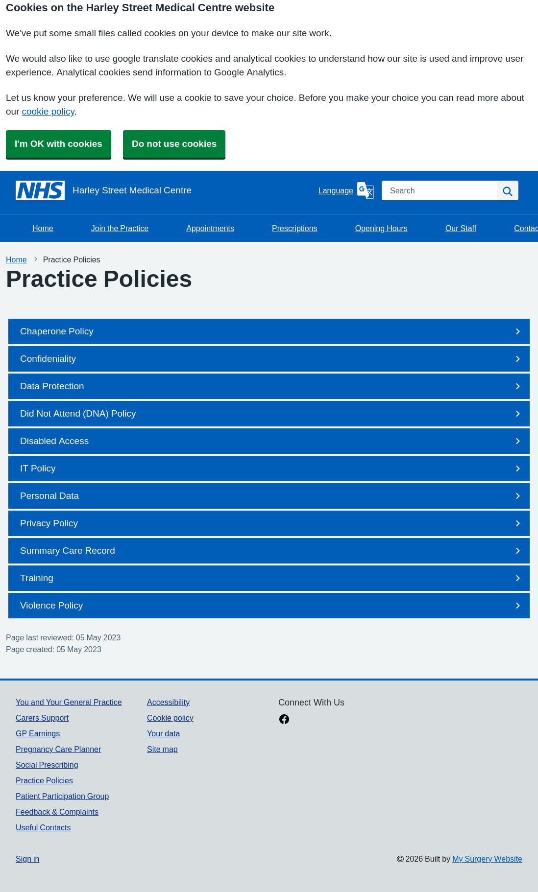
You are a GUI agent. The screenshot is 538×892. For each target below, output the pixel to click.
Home (42, 228)
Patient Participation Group (62, 796)
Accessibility (168, 702)
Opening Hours (381, 228)
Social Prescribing (47, 765)
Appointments (210, 228)
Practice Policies (44, 780)
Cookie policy (170, 718)
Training (272, 578)
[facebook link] (284, 720)
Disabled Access (272, 441)
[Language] (346, 190)
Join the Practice (119, 228)
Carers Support (42, 718)
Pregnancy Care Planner (58, 749)
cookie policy (48, 111)
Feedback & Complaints (57, 812)
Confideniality (272, 359)
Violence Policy (272, 605)
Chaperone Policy (272, 331)
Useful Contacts (43, 827)
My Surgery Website (487, 859)
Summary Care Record (272, 551)
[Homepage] (165, 190)
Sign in (27, 859)
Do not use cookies (174, 143)
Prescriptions (294, 228)
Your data (163, 733)
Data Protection (272, 386)
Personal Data (272, 496)
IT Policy (272, 468)
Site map (162, 749)
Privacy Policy (272, 523)
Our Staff (460, 228)
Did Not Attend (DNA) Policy (272, 414)
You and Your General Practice (69, 702)
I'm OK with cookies (58, 143)
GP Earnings (38, 733)
